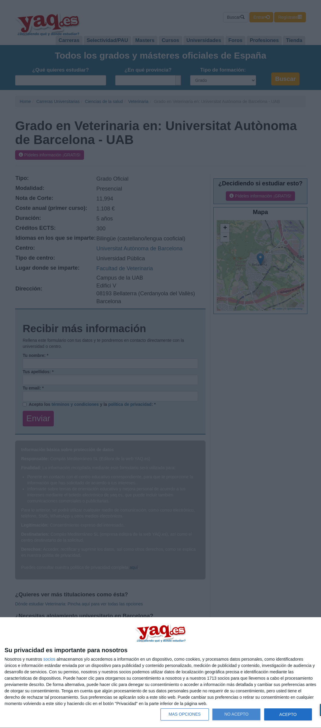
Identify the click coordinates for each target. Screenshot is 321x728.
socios (49, 659)
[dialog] (160, 672)
